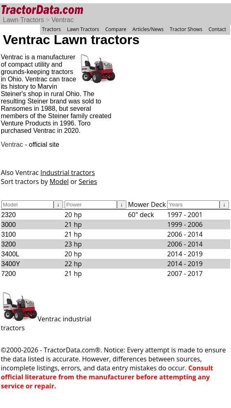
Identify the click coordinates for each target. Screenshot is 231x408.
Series (88, 181)
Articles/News (148, 29)
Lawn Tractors (23, 19)
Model (59, 181)
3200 (8, 244)
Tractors (51, 29)
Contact (217, 29)
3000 (8, 224)
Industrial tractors (67, 172)
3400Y (10, 263)
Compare (115, 29)
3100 (8, 234)
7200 (8, 273)
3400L (10, 254)
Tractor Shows (186, 29)
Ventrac (63, 19)
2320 (8, 214)
